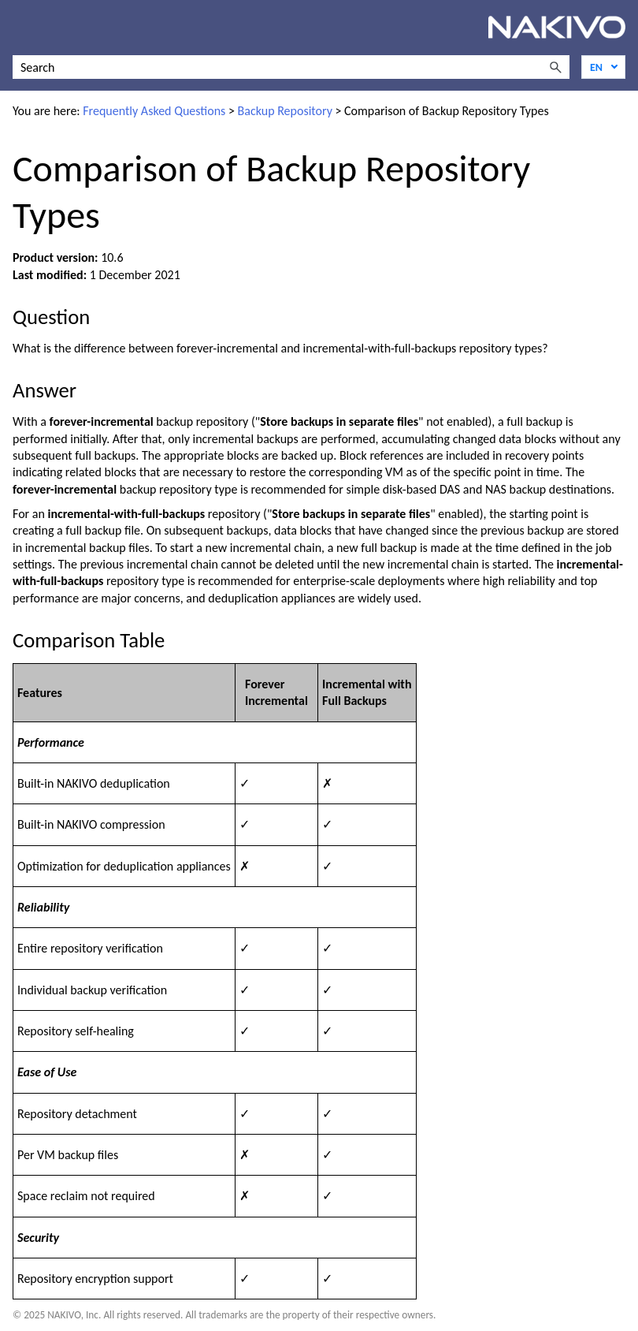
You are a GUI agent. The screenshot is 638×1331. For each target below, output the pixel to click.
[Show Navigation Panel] (21, 28)
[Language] (603, 67)
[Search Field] (291, 67)
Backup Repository (285, 110)
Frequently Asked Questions (154, 110)
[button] (555, 67)
